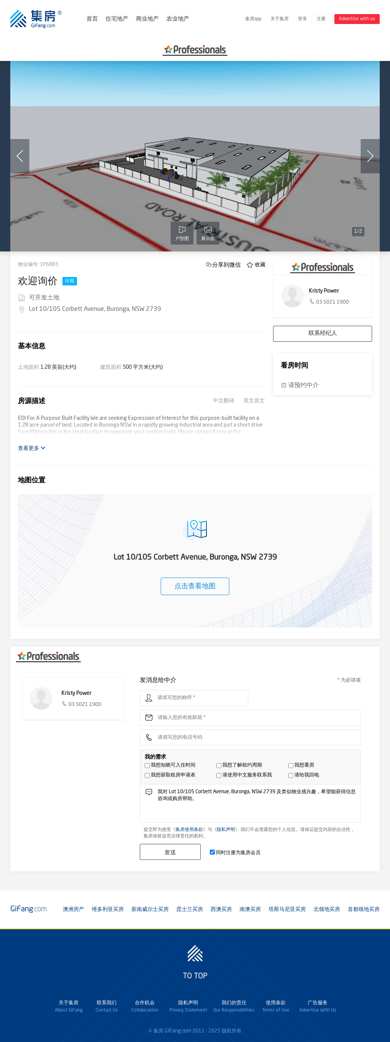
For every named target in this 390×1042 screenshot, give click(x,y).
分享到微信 (226, 264)
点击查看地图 (195, 586)
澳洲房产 (73, 909)
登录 (302, 19)
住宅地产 (116, 19)
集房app (253, 19)
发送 (170, 852)
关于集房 (279, 19)
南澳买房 (250, 909)
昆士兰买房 (189, 909)
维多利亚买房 (108, 909)
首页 (92, 19)
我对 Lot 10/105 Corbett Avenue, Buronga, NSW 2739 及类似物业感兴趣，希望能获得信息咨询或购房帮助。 (257, 805)
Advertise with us (357, 19)
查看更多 (32, 448)
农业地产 (177, 19)
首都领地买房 (364, 909)
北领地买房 (326, 909)
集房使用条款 (189, 830)
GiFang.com (178, 1031)
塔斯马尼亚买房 (287, 909)
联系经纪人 (322, 333)
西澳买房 (221, 909)
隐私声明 (226, 830)
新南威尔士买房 (150, 909)
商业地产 (147, 19)
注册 (321, 19)
